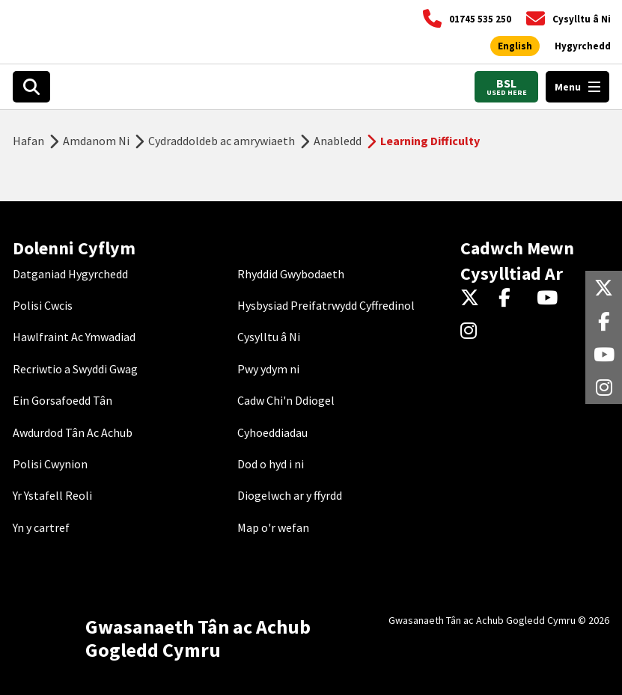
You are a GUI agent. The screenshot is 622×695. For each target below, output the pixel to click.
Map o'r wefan (273, 527)
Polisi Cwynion (50, 463)
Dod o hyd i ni (270, 463)
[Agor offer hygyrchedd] (583, 46)
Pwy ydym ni (268, 368)
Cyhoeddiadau (272, 432)
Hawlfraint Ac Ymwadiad (74, 336)
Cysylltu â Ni (268, 336)
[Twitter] (473, 298)
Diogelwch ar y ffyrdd (289, 495)
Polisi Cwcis (43, 305)
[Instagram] (473, 331)
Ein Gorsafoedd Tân (62, 400)
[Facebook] (511, 298)
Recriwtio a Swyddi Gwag (75, 368)
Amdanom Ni (96, 140)
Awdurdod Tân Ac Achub (72, 432)
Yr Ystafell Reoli (52, 495)
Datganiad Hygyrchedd (70, 273)
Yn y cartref (41, 527)
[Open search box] (31, 86)
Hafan (28, 140)
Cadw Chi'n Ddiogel (286, 400)
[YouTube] (550, 298)
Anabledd (338, 140)
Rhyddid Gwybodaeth (290, 273)
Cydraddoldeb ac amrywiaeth (221, 140)
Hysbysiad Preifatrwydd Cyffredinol (326, 305)
